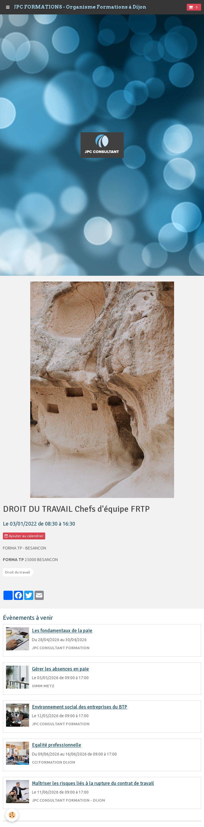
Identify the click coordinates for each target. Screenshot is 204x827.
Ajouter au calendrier (24, 536)
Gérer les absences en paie (60, 669)
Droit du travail (17, 572)
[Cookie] (12, 815)
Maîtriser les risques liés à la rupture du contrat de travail (93, 783)
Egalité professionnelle (56, 745)
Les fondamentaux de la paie (62, 631)
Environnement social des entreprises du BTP (79, 707)
